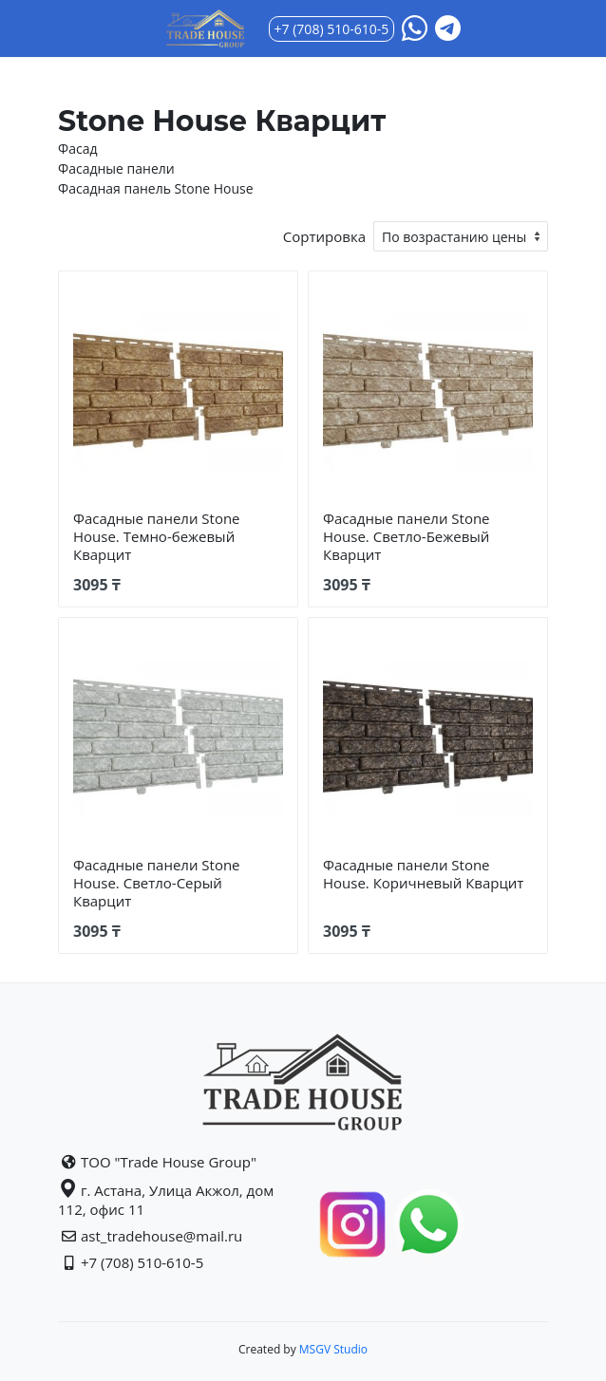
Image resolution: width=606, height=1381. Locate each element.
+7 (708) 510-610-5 (332, 29)
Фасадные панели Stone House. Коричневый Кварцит (423, 873)
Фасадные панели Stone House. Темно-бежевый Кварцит (156, 536)
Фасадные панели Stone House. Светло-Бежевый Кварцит (406, 536)
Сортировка (324, 236)
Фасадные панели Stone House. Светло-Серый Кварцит (156, 882)
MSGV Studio (332, 1349)
